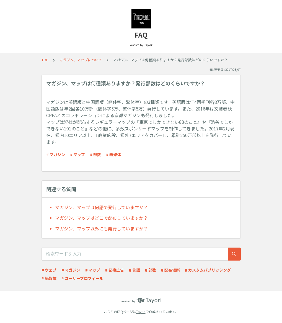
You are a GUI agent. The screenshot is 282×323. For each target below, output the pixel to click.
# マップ (77, 154)
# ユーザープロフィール (82, 278)
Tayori (141, 311)
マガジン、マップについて (80, 59)
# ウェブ (49, 270)
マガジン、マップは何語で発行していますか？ (101, 207)
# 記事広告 (114, 270)
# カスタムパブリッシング (208, 270)
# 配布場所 (170, 270)
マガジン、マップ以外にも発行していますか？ (101, 228)
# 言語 (134, 270)
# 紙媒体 (113, 154)
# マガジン (55, 154)
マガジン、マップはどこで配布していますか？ (101, 217)
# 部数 (95, 154)
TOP (45, 59)
